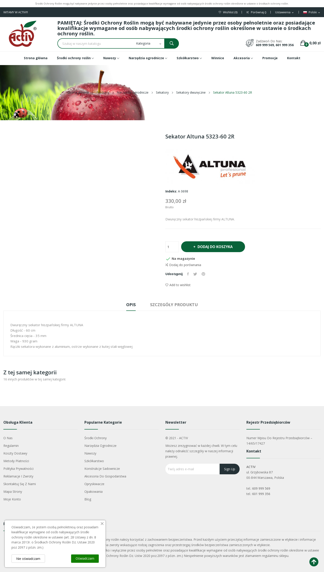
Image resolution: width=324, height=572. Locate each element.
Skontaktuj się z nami (19, 484)
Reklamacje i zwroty (18, 476)
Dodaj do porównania (183, 264)
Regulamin (11, 445)
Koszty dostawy (15, 453)
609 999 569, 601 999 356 (275, 45)
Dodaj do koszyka (215, 246)
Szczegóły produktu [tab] (174, 304)
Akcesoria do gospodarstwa (105, 476)
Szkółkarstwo (94, 461)
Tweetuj (195, 274)
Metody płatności (16, 461)
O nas (8, 438)
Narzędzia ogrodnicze (100, 445)
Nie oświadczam (28, 558)
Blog (87, 499)
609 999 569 (261, 488)
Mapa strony (12, 491)
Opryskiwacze (94, 484)
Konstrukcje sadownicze (102, 468)
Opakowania (93, 491)
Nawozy (90, 453)
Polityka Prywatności (18, 468)
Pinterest (203, 274)
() (228, 12)
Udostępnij (188, 274)
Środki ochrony (95, 438)
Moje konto (12, 499)
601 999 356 (261, 494)
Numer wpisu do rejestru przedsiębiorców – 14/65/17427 (279, 440)
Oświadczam (85, 558)
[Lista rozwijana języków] (312, 12)
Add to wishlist (178, 285)
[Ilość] (172, 246)
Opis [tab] (131, 304)
